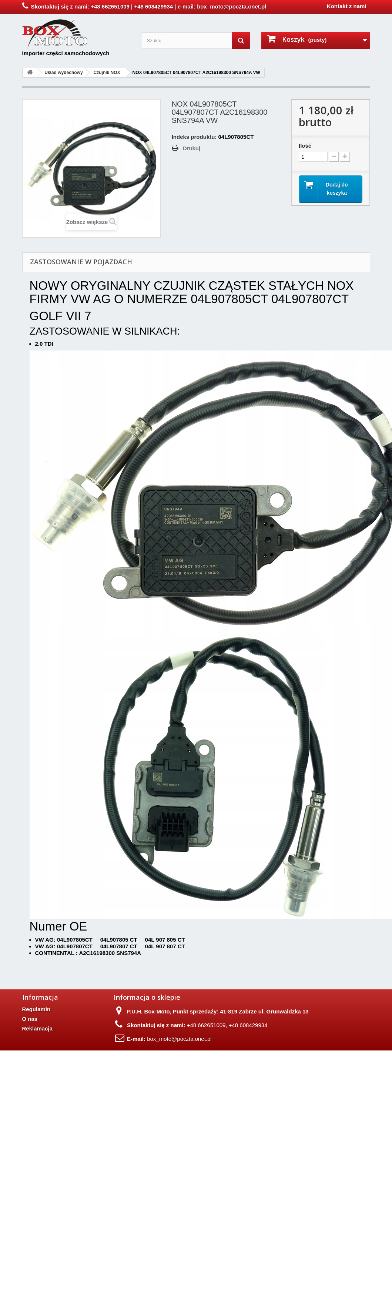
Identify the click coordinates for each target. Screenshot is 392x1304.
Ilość (305, 146)
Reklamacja (37, 1028)
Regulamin (36, 1009)
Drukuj (192, 148)
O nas (30, 1019)
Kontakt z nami (346, 6)
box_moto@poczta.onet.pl (179, 1039)
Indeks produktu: (194, 137)
